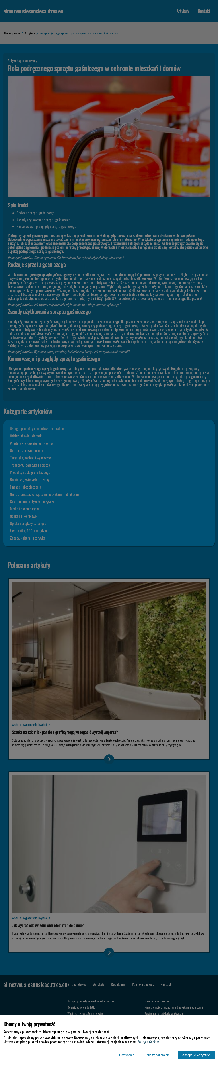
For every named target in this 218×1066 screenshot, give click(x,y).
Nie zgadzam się (158, 1055)
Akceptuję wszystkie (196, 1055)
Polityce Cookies (148, 1042)
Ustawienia (126, 1055)
